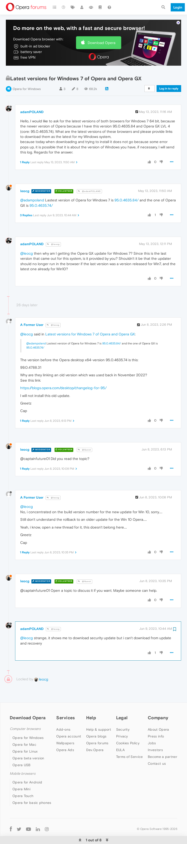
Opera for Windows (27, 75)
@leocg (53, 230)
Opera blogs (96, 722)
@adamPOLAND (89, 177)
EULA (120, 736)
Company (158, 703)
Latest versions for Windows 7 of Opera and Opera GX (90, 320)
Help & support (98, 716)
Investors (155, 736)
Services (65, 703)
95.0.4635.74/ (41, 191)
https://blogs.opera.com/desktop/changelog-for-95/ (63, 374)
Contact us (157, 750)
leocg (24, 177)
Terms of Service (129, 743)
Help (91, 703)
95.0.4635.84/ (126, 186)
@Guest (84, 436)
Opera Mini (21, 775)
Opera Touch (22, 782)
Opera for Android (27, 768)
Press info (156, 722)
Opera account (68, 722)
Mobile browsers (23, 760)
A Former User (31, 311)
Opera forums (97, 729)
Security (123, 716)
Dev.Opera (95, 736)
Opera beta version (28, 744)
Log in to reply (168, 74)
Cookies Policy (128, 729)
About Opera (158, 716)
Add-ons (63, 716)
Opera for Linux (25, 737)
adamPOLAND (32, 98)
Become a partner (162, 743)
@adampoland (32, 186)
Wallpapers (65, 729)
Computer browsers (25, 715)
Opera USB (21, 751)
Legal (122, 703)
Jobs (152, 729)
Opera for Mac (24, 731)
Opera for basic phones (31, 789)
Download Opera (101, 29)
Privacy (122, 722)
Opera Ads (65, 736)
